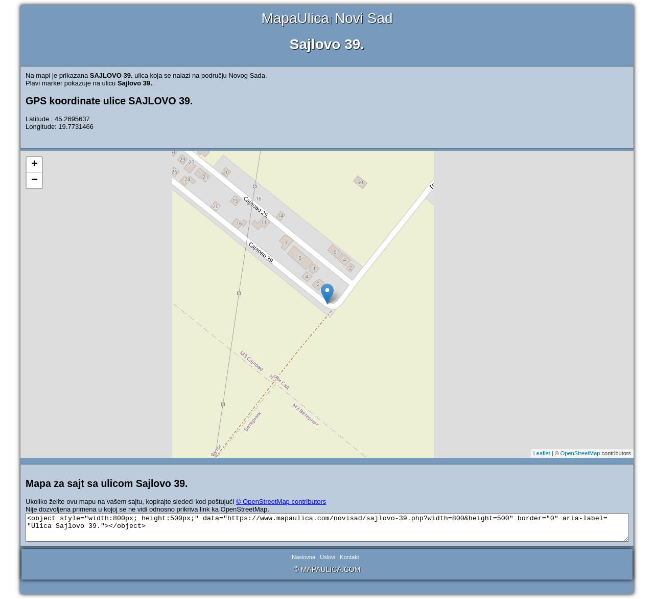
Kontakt (349, 557)
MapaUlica (295, 18)
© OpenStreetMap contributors (281, 501)
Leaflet (541, 453)
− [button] (34, 180)
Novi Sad (364, 18)
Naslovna (303, 557)
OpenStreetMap (580, 453)
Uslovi (327, 557)
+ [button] (34, 164)
